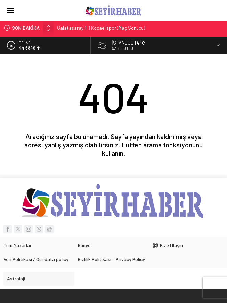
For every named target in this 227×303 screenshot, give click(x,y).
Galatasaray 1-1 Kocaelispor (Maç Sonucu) (101, 28)
